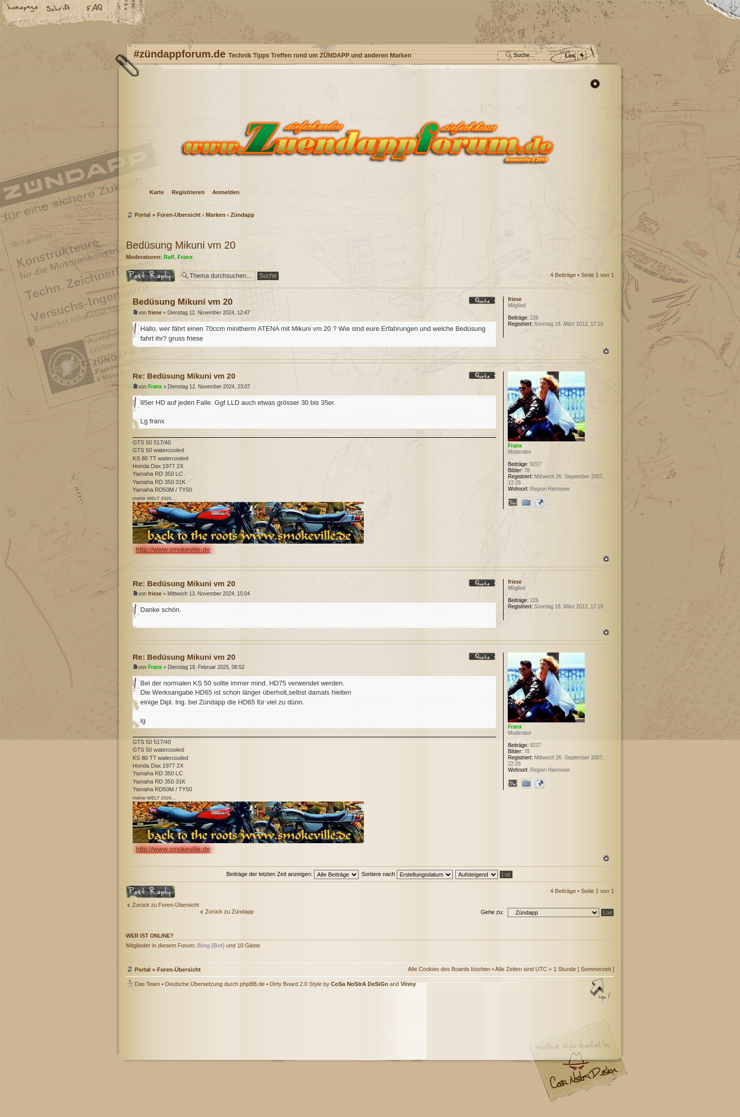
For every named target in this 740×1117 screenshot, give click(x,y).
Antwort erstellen (150, 275)
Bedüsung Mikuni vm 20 (180, 245)
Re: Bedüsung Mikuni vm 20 (184, 375)
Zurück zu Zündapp (229, 911)
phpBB (241, 1052)
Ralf (168, 257)
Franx (185, 257)
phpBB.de (252, 984)
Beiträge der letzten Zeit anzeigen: (292, 874)
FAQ (95, 8)
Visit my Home (583, 1081)
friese (155, 312)
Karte (157, 192)
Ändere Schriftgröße (59, 8)
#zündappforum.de (287, 1054)
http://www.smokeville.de (173, 549)
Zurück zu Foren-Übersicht (165, 905)
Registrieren (188, 192)
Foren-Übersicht (369, 141)
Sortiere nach (406, 874)
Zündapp (242, 215)
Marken (216, 215)
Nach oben (606, 351)
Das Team (147, 984)
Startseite (23, 8)
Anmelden (225, 192)
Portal (143, 215)
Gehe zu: (492, 912)
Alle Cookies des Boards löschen (449, 969)
